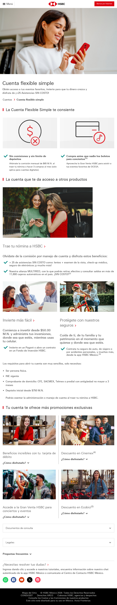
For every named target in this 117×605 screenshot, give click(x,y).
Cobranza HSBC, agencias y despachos (76, 595)
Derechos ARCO (45, 595)
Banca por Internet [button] (104, 4)
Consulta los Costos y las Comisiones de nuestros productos (58, 598)
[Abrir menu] (8, 4)
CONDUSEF (27, 595)
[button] (16, 462)
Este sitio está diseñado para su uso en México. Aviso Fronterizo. (58, 600)
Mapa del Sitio (29, 593)
